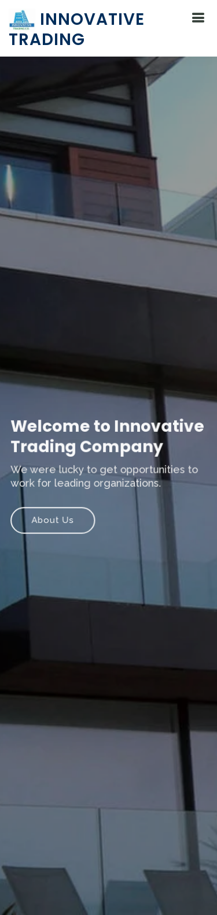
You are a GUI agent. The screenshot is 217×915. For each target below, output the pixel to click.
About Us (53, 520)
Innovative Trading (77, 29)
